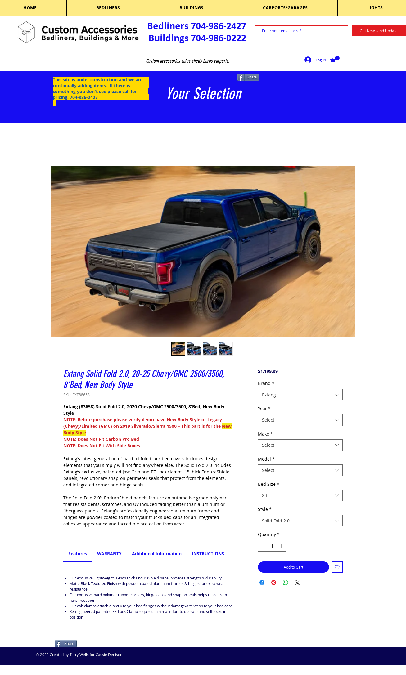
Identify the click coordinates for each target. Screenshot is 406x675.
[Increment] (282, 545)
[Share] (248, 77)
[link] (77, 554)
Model (266, 459)
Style (265, 509)
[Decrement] (263, 545)
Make (265, 434)
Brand (266, 383)
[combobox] (300, 395)
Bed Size (268, 484)
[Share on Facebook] (262, 582)
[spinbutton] (272, 545)
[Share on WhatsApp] (285, 582)
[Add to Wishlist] (337, 567)
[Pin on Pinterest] (273, 582)
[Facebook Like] (94, 644)
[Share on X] (297, 582)
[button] (335, 59)
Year (264, 408)
